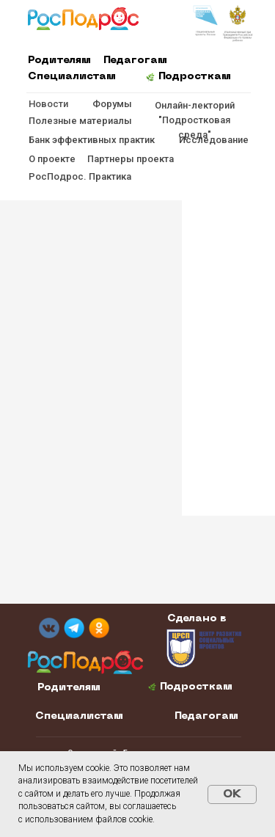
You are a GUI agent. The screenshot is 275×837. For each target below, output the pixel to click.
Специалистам (72, 76)
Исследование (214, 139)
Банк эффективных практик (92, 139)
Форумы (112, 103)
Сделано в (197, 619)
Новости (48, 103)
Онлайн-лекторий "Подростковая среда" (195, 120)
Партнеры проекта (130, 158)
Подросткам (194, 76)
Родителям (59, 60)
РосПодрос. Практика (80, 176)
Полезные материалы (80, 120)
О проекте (52, 158)
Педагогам (135, 60)
